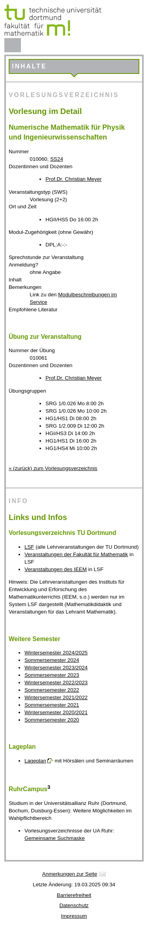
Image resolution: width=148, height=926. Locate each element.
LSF (29, 547)
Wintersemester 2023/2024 (56, 668)
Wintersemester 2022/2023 (56, 682)
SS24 (56, 159)
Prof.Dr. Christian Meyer (73, 179)
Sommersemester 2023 (51, 675)
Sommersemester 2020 (51, 720)
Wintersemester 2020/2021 (56, 712)
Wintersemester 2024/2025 (56, 653)
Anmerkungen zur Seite (69, 874)
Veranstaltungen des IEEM (55, 569)
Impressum (74, 916)
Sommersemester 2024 (51, 660)
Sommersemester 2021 (51, 705)
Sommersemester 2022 (51, 690)
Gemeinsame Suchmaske (54, 838)
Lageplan (35, 761)
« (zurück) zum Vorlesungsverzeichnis (53, 468)
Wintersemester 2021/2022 (56, 697)
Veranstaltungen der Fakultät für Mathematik (76, 554)
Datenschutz (73, 905)
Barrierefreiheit (74, 895)
